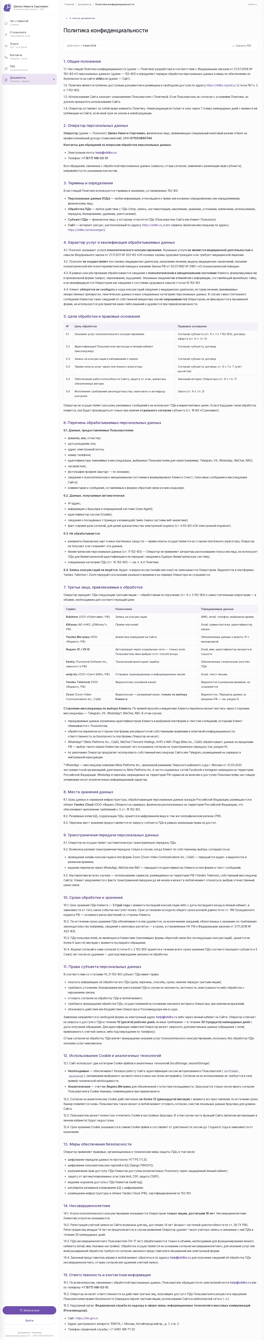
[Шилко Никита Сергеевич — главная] (29, 8)
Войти (29, 1320)
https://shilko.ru (152, 225)
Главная (69, 4)
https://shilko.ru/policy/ (221, 85)
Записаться (29, 1310)
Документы (24, 1332)
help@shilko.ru (105, 152)
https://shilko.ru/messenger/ (86, 230)
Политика (36, 1332)
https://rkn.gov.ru (87, 1318)
